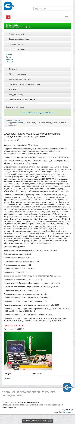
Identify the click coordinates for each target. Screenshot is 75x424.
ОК (50, 421)
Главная (9, 120)
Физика (9, 54)
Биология (9, 59)
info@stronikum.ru (66, 412)
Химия (8, 57)
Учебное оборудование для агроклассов (38, 113)
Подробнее (43, 421)
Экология (9, 62)
